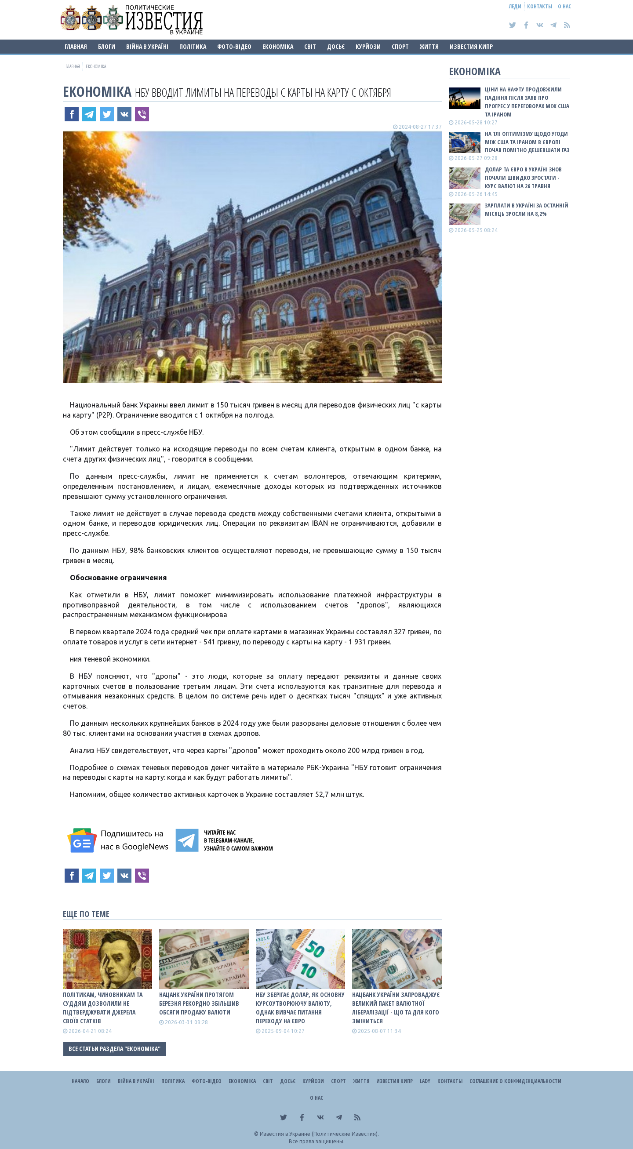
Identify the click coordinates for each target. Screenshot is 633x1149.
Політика (192, 46)
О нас (564, 6)
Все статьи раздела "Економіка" (114, 1048)
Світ (310, 46)
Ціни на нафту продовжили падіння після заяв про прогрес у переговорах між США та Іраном (527, 101)
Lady (425, 1081)
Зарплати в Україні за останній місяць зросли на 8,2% (526, 209)
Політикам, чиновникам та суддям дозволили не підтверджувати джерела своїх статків (102, 1007)
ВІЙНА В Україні (147, 46)
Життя (429, 46)
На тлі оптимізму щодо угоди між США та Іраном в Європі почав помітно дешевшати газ (527, 142)
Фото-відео (234, 46)
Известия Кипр (471, 46)
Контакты (539, 6)
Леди (515, 6)
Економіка (277, 46)
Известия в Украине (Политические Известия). (319, 1134)
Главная (76, 46)
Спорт (400, 46)
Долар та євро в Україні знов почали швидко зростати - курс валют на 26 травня (523, 177)
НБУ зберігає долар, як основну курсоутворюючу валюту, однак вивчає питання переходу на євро (300, 1007)
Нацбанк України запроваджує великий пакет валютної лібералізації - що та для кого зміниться (396, 1007)
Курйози (368, 46)
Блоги (106, 46)
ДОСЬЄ (336, 46)
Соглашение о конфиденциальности (515, 1081)
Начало (80, 1081)
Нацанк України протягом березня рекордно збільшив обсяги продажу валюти (199, 1003)
